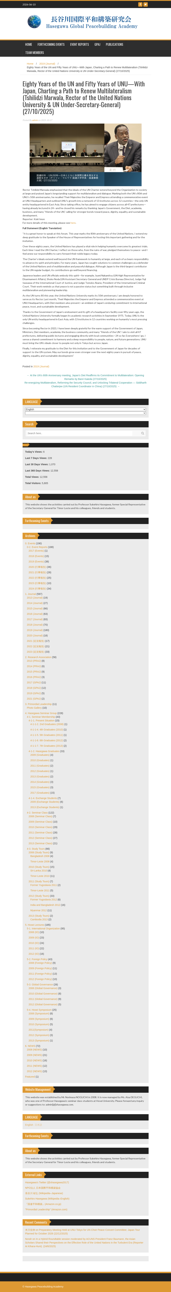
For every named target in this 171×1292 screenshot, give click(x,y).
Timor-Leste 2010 (40, 876)
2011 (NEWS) (34, 1065)
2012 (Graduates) (40, 771)
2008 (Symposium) (39, 1013)
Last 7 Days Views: (36, 458)
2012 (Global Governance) (43, 1004)
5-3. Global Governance (40, 984)
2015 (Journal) (35, 608)
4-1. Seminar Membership (41, 716)
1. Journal (30, 594)
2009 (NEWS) (34, 1055)
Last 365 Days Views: (38, 470)
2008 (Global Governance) (43, 988)
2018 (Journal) (35, 624)
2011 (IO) (34, 948)
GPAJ (97, 44)
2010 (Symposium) (39, 1024)
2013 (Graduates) (40, 776)
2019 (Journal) (47, 63)
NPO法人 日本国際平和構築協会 (43, 1187)
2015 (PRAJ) (34, 671)
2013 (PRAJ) (34, 660)
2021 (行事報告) (37, 572)
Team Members (34, 52)
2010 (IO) (34, 943)
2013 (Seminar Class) (40, 843)
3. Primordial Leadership (38, 704)
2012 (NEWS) (34, 1071)
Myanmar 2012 (38, 910)
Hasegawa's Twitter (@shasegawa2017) (47, 1182)
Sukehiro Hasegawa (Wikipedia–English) (47, 1198)
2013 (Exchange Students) (45, 807)
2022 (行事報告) (37, 577)
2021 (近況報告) (35, 641)
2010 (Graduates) (40, 760)
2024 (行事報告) (37, 588)
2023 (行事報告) (37, 583)
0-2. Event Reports (37, 547)
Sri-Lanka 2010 (38, 870)
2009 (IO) (34, 937)
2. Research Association (38, 657)
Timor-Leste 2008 (40, 861)
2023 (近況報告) (35, 651)
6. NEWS (30, 1046)
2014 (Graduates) (40, 782)
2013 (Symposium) (39, 1040)
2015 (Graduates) (40, 787)
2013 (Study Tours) (39, 915)
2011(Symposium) (39, 1029)
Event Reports (79, 44)
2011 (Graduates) (40, 765)
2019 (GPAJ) (34, 693)
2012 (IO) (34, 953)
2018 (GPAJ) (34, 687)
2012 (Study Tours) (39, 895)
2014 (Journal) (35, 603)
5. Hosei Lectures (34, 924)
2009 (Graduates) (40, 754)
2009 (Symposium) (39, 1019)
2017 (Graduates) (40, 792)
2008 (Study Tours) (39, 852)
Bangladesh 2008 (40, 856)
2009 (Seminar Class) (40, 821)
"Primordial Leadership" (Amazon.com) (46, 1209)
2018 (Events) (36, 556)
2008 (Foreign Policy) (40, 962)
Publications (114, 44)
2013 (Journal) (35, 597)
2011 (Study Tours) (39, 881)
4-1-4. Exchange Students (43, 798)
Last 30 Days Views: (37, 464)
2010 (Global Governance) (43, 993)
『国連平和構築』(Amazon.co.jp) (43, 1204)
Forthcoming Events (51, 44)
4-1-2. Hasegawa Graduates (44, 751)
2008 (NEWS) (34, 1049)
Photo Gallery (34, 707)
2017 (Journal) (35, 619)
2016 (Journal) (35, 613)
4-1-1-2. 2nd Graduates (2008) (47, 724)
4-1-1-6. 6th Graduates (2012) (46, 740)
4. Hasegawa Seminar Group (41, 713)
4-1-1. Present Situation (41, 720)
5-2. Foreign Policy (37, 959)
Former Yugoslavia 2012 (43, 899)
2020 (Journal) (35, 635)
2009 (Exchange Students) (45, 801)
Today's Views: (34, 451)
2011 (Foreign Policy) (40, 973)
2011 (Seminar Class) (40, 832)
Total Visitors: (33, 483)
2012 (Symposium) (39, 1035)
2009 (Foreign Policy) (40, 968)
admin (35, 120)
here (73, 222)
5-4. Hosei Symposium (39, 1009)
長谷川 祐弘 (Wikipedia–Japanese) (44, 1193)
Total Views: (32, 477)
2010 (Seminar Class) (40, 827)
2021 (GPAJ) (34, 698)
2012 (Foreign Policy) (40, 979)
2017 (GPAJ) (34, 682)
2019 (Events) (36, 561)
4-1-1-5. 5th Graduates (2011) (46, 735)
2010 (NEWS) (34, 1060)
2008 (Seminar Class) (40, 816)
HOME (28, 44)
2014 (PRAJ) (34, 666)
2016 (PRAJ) (34, 677)
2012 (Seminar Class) (40, 838)
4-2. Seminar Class (37, 812)
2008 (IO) (34, 932)
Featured (30, 1076)
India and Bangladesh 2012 (45, 905)
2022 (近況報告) (35, 646)
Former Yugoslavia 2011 (43, 885)
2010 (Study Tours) (39, 867)
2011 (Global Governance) (43, 999)
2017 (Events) (36, 550)
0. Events (30, 543)
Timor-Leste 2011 (40, 890)
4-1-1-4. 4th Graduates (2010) (46, 729)
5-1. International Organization (43, 928)
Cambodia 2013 (39, 919)
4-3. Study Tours (36, 848)
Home (30, 63)
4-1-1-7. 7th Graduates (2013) (46, 745)
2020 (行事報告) (37, 567)
